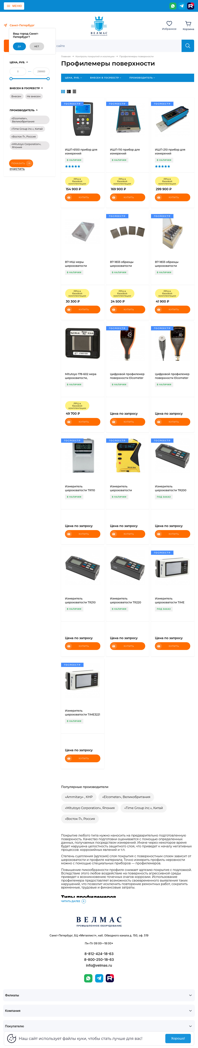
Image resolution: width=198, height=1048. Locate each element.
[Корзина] (188, 25)
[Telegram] (181, 6)
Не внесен (34, 96)
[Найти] (188, 46)
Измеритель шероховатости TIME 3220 (169, 602)
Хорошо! (178, 1038)
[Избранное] (169, 25)
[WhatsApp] (172, 6)
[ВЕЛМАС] (99, 26)
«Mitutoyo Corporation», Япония (90, 808)
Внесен (16, 96)
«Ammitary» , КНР (79, 797)
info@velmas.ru (99, 965)
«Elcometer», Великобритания (126, 797)
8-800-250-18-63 (99, 960)
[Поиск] (112, 46)
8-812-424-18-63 (99, 954)
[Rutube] (190, 6)
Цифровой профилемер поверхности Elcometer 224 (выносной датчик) (172, 378)
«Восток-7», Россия (80, 819)
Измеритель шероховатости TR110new (121, 490)
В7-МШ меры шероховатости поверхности (76, 265)
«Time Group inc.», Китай (143, 808)
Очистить (17, 169)
